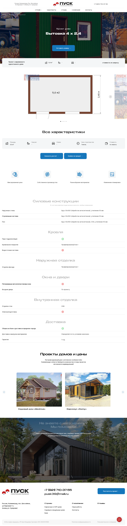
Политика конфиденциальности (81, 522)
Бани (46, 513)
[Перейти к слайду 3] (63, 121)
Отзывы (64, 10)
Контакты (88, 10)
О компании (76, 10)
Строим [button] (38, 10)
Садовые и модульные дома (54, 510)
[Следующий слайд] (110, 96)
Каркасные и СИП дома (53, 507)
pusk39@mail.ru (56, 494)
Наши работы (51, 10)
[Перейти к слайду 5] (66, 121)
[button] (63, 48)
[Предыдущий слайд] (4, 392)
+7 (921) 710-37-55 (101, 4)
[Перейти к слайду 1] (60, 121)
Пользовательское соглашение (106, 522)
